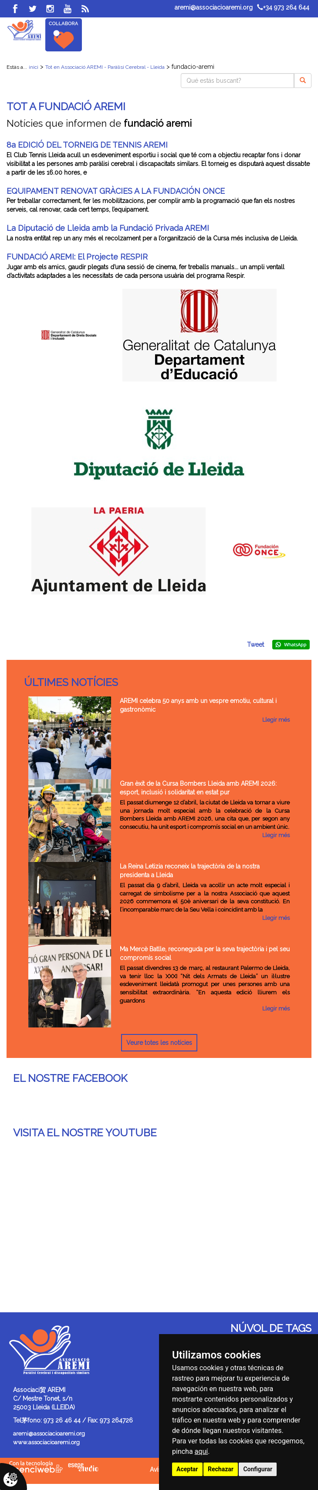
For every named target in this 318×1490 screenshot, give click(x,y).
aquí (201, 1451)
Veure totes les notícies (159, 1042)
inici (33, 67)
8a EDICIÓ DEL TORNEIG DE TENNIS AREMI (87, 144)
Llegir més (276, 719)
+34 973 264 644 (283, 7)
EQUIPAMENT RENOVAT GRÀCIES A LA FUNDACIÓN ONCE (116, 191)
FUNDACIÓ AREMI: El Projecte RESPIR (77, 256)
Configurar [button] (257, 1469)
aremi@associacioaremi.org (214, 7)
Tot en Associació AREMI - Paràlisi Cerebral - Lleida (105, 67)
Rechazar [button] (220, 1469)
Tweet (255, 644)
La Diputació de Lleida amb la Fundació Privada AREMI (108, 228)
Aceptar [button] (187, 1469)
